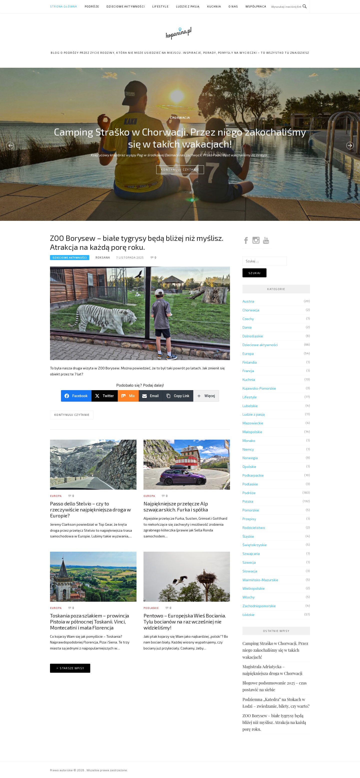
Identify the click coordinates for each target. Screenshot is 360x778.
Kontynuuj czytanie (180, 169)
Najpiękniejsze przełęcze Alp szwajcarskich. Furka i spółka (176, 506)
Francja (248, 371)
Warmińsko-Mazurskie (260, 580)
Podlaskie (151, 608)
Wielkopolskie (253, 588)
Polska (247, 501)
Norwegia (250, 458)
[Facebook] (76, 396)
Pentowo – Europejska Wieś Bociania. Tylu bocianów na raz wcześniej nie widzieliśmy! (185, 621)
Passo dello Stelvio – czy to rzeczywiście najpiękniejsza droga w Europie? (90, 509)
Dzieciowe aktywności (125, 6)
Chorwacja (180, 117)
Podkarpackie (253, 475)
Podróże (92, 6)
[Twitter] (105, 396)
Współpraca (256, 6)
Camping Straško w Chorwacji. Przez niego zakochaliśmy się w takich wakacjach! (180, 138)
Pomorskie (250, 510)
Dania (247, 327)
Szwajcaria (251, 553)
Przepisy (249, 519)
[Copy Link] (178, 396)
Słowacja (249, 571)
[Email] (151, 396)
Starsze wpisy (72, 668)
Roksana (103, 257)
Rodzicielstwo (253, 527)
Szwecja (249, 562)
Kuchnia (214, 6)
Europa (56, 496)
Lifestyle (160, 6)
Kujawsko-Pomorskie (259, 388)
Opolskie (249, 466)
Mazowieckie (252, 423)
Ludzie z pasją (188, 6)
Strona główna (63, 6)
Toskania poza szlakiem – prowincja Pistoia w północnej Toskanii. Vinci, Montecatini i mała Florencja (89, 621)
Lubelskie (250, 406)
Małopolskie (252, 432)
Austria (248, 301)
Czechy (248, 319)
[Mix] (128, 396)
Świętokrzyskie (254, 545)
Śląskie (248, 536)
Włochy (248, 597)
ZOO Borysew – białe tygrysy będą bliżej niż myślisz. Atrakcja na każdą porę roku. (137, 242)
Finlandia (249, 362)
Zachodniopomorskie (259, 606)
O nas (233, 6)
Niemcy (248, 449)
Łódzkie (248, 614)
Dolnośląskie (252, 336)
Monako (248, 440)
